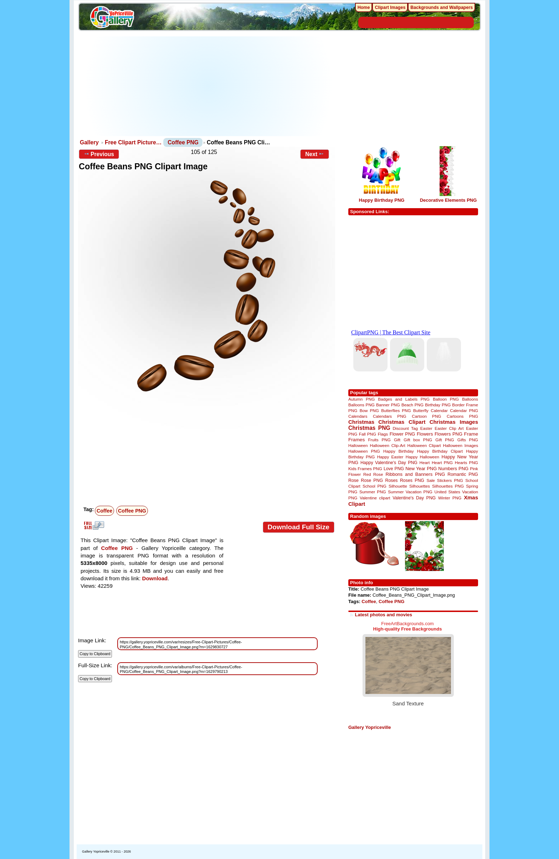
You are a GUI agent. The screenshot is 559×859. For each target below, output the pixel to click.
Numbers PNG (453, 468)
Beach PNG (412, 404)
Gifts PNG (467, 439)
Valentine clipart (375, 497)
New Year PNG (421, 468)
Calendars (357, 416)
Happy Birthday (398, 451)
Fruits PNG (379, 439)
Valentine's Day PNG (414, 497)
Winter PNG (449, 497)
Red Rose (373, 474)
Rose (353, 480)
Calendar (439, 410)
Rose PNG (372, 480)
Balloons (470, 399)
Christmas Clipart (401, 422)
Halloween (358, 445)
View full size (93, 525)
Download (155, 578)
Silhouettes (419, 486)
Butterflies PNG (396, 410)
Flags (383, 434)
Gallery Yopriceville (369, 727)
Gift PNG (444, 439)
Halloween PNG (364, 451)
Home (364, 7)
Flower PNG (402, 434)
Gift (397, 439)
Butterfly (421, 410)
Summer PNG (372, 491)
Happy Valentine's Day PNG (388, 462)
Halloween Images (460, 445)
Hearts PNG (466, 462)
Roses (391, 480)
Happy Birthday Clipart (440, 451)
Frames (356, 439)
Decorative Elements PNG (448, 200)
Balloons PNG (361, 404)
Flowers (425, 434)
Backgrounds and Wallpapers (441, 7)
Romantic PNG (462, 474)
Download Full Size (298, 527)
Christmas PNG (369, 428)
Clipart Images (390, 7)
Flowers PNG (448, 434)
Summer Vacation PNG (410, 491)
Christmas (361, 422)
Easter (426, 428)
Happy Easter (390, 456)
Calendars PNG (389, 416)
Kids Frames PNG (365, 468)
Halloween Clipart (424, 445)
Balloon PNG (446, 399)
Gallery (89, 142)
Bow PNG (369, 410)
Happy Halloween (422, 456)
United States (447, 491)
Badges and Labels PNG (404, 399)
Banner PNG (388, 404)
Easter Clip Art (449, 428)
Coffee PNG (183, 142)
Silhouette (398, 486)
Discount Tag (405, 428)
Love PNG (394, 468)
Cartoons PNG (462, 416)
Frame (471, 434)
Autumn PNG (361, 399)
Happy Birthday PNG (382, 200)
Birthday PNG (438, 404)
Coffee (104, 511)
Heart (425, 462)
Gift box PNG (418, 439)
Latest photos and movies (383, 614)
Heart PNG (442, 462)
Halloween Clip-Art (387, 445)
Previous (99, 154)
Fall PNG (367, 434)
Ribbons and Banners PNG (415, 474)
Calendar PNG (464, 410)
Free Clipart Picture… (133, 142)
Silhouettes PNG (448, 486)
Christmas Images (454, 422)
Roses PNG (412, 480)
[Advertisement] (208, 86)
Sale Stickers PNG (444, 480)
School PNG (374, 486)
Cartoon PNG (426, 416)
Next (314, 154)
